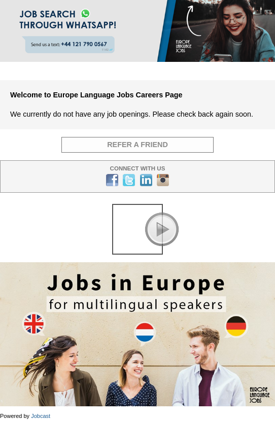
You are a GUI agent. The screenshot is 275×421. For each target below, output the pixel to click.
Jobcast (40, 416)
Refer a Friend (137, 145)
